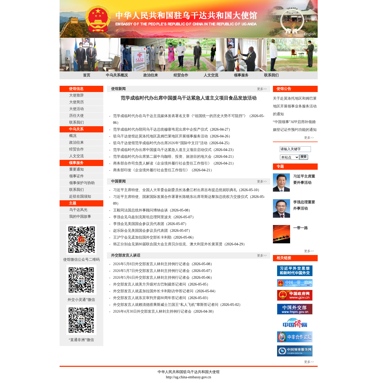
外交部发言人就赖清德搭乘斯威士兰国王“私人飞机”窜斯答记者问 (165, 305)
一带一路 (300, 228)
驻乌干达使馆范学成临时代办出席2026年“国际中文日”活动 (160, 143)
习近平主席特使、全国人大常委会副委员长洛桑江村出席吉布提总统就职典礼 (175, 190)
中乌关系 (76, 129)
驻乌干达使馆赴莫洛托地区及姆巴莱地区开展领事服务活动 (160, 136)
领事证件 (76, 176)
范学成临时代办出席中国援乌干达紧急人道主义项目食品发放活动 (189, 98)
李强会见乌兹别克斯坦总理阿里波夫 (142, 217)
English (310, 34)
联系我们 (271, 75)
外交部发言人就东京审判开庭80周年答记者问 (149, 298)
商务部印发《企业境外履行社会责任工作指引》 (151, 170)
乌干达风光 (78, 210)
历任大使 (76, 116)
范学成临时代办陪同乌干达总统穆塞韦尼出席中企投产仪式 (160, 129)
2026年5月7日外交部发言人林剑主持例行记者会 (151, 271)
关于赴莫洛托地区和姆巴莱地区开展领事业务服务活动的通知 (295, 106)
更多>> (262, 89)
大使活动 (76, 109)
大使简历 (76, 102)
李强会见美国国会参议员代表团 (138, 224)
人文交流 (211, 75)
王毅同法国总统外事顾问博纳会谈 (140, 210)
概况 (72, 136)
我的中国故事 (80, 216)
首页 (86, 75)
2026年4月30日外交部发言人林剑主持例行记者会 (152, 311)
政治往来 (150, 75)
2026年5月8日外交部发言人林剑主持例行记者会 (151, 264)
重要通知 (76, 169)
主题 (72, 203)
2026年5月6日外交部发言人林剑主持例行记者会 (151, 277)
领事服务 (241, 75)
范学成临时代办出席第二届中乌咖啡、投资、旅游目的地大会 (162, 157)
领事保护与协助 (82, 183)
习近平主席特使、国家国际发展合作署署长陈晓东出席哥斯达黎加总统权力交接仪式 (180, 197)
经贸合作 (181, 75)
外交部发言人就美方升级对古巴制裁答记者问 (149, 284)
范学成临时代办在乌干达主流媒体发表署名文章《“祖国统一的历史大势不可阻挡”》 (180, 116)
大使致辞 (76, 95)
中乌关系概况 (117, 75)
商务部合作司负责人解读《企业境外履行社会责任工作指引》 (162, 163)
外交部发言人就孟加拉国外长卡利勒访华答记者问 (153, 291)
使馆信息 (76, 89)
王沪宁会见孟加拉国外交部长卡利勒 (142, 237)
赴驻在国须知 (80, 196)
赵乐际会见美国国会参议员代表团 (140, 231)
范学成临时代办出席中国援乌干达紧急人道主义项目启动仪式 (162, 150)
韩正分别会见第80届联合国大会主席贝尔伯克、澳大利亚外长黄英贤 (167, 244)
